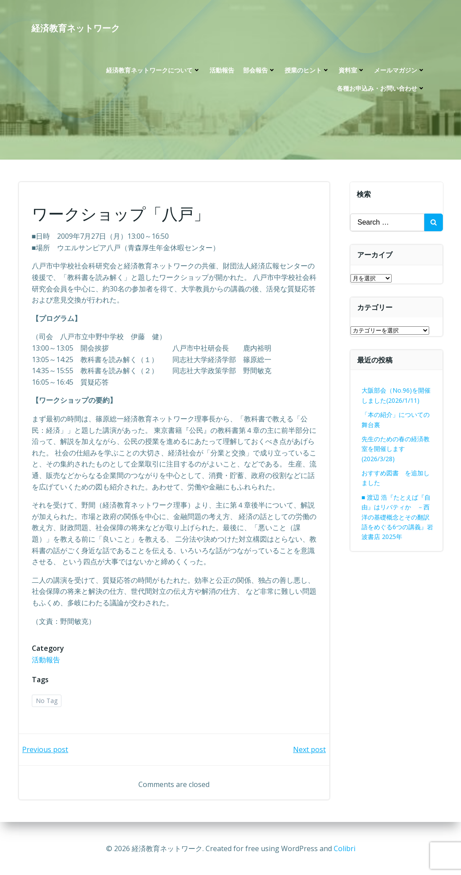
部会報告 (259, 71)
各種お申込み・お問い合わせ (381, 89)
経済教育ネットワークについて (153, 71)
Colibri (344, 848)
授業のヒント (307, 71)
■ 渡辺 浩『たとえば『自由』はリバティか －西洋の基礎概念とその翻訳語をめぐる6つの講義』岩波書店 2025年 (397, 517)
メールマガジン (399, 71)
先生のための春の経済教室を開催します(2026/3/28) (396, 449)
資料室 (352, 71)
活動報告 (222, 71)
